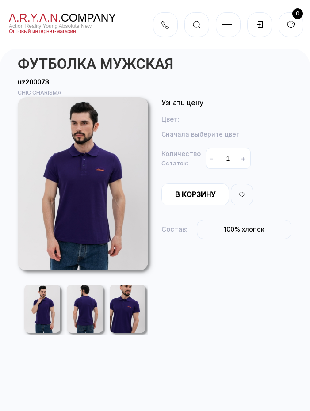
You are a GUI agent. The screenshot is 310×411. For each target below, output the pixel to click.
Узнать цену (182, 102)
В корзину (195, 194)
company (62, 17)
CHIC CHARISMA (39, 92)
